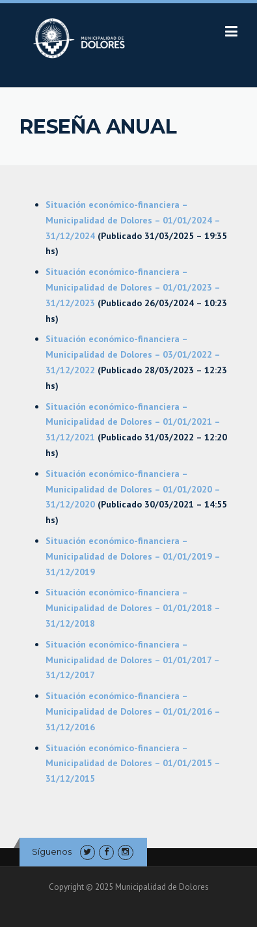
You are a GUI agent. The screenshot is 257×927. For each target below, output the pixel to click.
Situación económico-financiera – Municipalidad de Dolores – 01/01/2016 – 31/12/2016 (133, 711)
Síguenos (52, 851)
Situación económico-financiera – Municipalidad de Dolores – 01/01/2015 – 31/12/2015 (133, 763)
